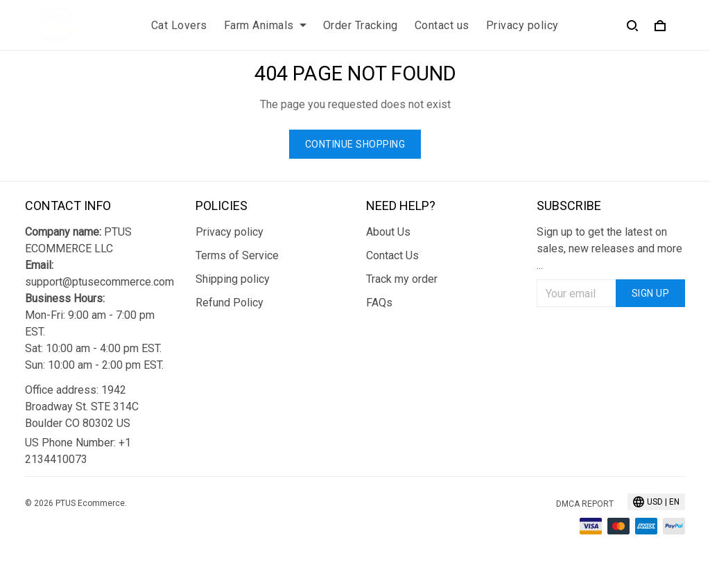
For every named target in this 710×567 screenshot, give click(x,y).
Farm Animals (265, 25)
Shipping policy (233, 279)
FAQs (379, 302)
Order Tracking (360, 25)
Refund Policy (229, 302)
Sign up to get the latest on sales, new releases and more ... (609, 248)
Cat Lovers (179, 25)
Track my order (402, 279)
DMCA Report (585, 504)
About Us (388, 231)
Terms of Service (237, 255)
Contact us (442, 25)
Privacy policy (522, 25)
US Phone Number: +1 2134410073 (78, 451)
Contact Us (392, 255)
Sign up (651, 293)
